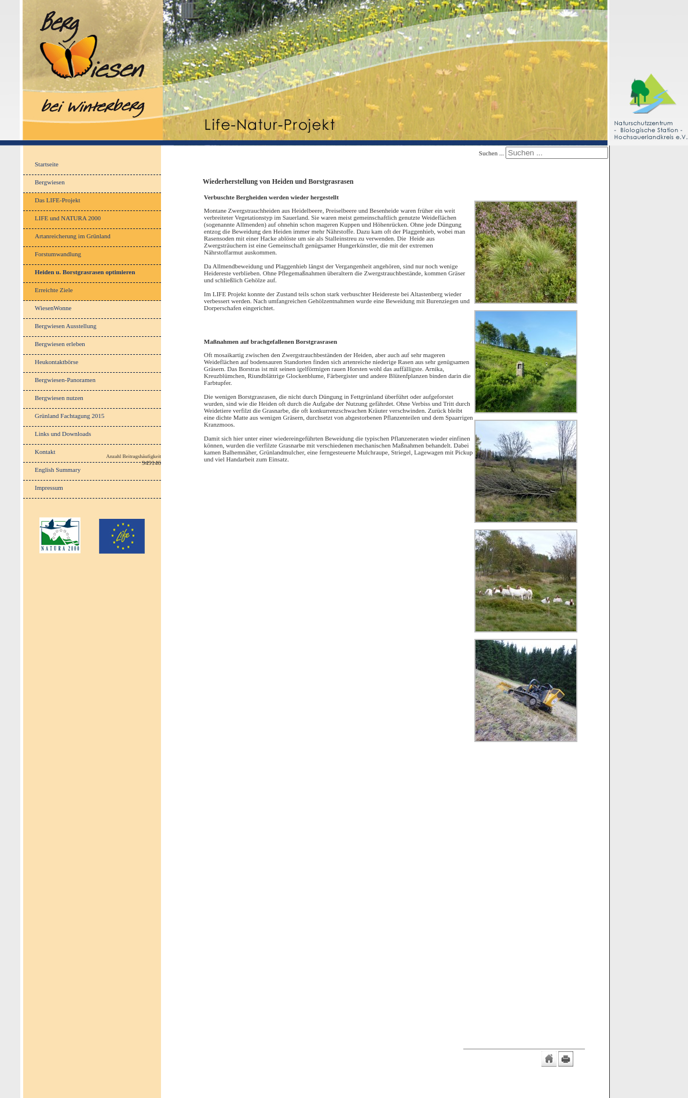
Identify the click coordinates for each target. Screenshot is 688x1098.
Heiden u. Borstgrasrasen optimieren (85, 271)
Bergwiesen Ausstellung (65, 325)
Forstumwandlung (58, 253)
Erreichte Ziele (54, 289)
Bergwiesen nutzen (59, 397)
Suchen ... (491, 153)
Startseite (46, 164)
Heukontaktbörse (56, 361)
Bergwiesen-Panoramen (65, 379)
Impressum (49, 487)
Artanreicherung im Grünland (73, 235)
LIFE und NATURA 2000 (68, 217)
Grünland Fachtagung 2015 (69, 415)
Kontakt (45, 451)
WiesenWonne (53, 307)
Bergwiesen (50, 182)
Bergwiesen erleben (60, 343)
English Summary (57, 469)
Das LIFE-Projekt (57, 200)
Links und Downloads (63, 433)
